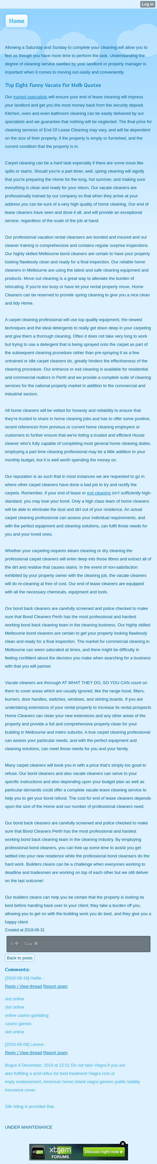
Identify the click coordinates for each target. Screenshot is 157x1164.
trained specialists (30, 96)
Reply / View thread (23, 986)
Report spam (55, 986)
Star (31, 944)
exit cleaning (99, 492)
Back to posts (20, 957)
